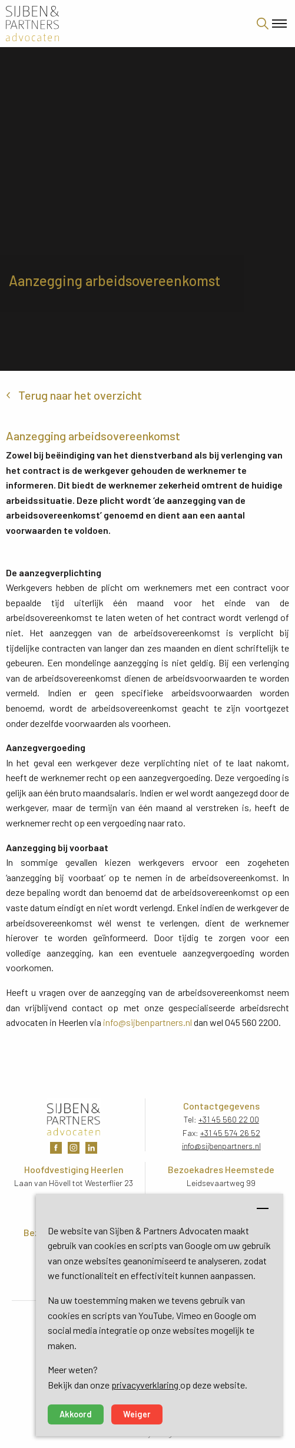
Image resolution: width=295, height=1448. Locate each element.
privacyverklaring (145, 1384)
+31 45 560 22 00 (228, 1119)
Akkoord (75, 1414)
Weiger (137, 1414)
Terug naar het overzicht (80, 394)
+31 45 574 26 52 (230, 1133)
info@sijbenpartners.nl (147, 1022)
